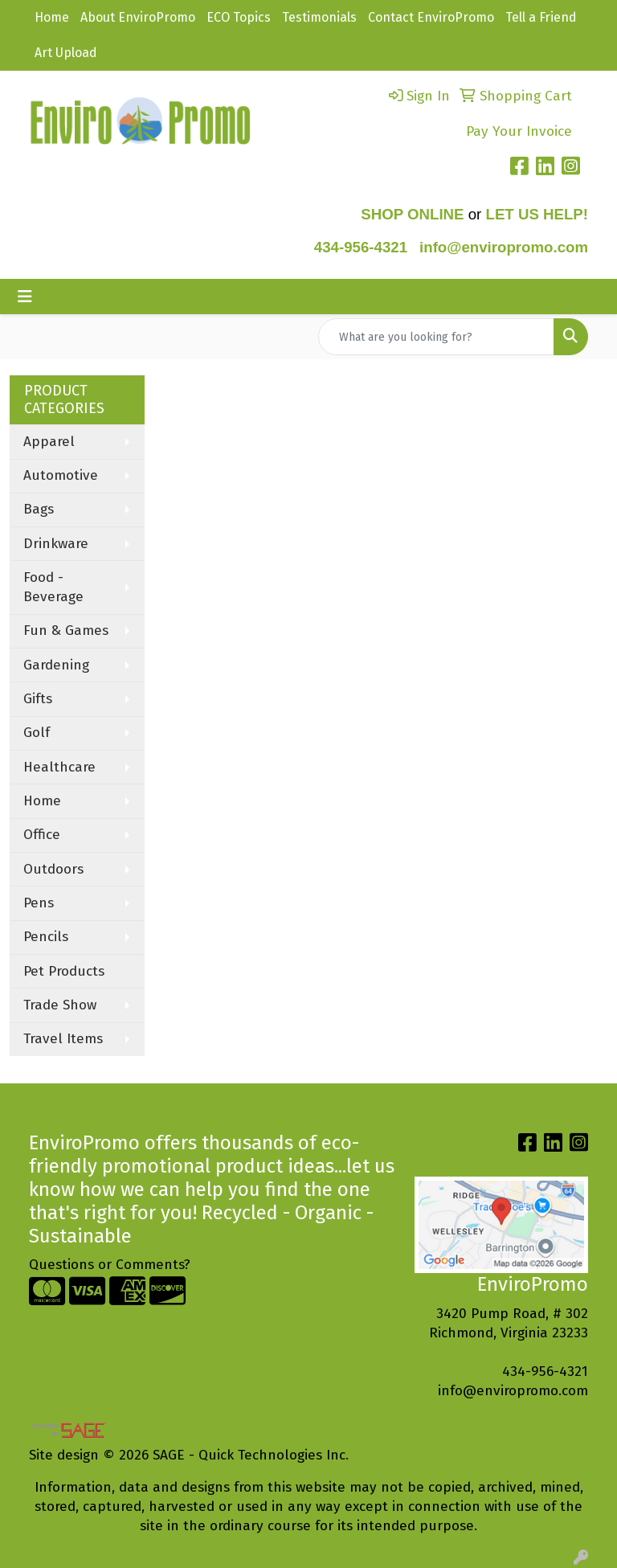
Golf (36, 732)
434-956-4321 (360, 247)
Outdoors (53, 869)
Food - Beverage (53, 587)
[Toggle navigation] (25, 296)
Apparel (49, 441)
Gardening (56, 665)
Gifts (37, 698)
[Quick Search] (436, 336)
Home (52, 17)
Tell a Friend (541, 17)
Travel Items (63, 1038)
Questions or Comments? (109, 1264)
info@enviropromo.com (513, 1390)
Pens (38, 903)
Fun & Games (65, 630)
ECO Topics (238, 17)
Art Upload (66, 52)
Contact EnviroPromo (431, 17)
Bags (38, 509)
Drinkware (55, 543)
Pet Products (63, 971)
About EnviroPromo (137, 17)
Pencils (45, 936)
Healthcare (59, 767)
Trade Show (59, 1005)
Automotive (60, 475)
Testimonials (319, 17)
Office (41, 834)
